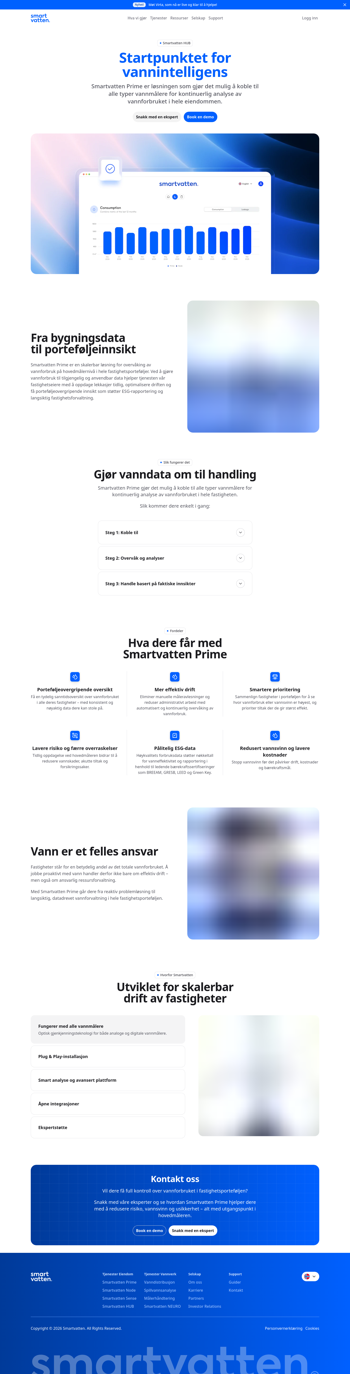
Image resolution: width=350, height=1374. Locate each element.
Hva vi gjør (137, 18)
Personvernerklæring (283, 1328)
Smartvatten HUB (118, 1306)
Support (216, 18)
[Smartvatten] (40, 18)
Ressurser (179, 18)
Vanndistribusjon (159, 1282)
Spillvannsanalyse (160, 1290)
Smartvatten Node (119, 1290)
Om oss (195, 1282)
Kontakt (236, 1290)
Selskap (198, 18)
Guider (235, 1282)
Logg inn (310, 18)
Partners (196, 1298)
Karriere (195, 1290)
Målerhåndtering (159, 1298)
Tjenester (158, 18)
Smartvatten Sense (119, 1298)
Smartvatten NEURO (162, 1306)
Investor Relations (204, 1306)
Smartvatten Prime (119, 1282)
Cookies (312, 1328)
